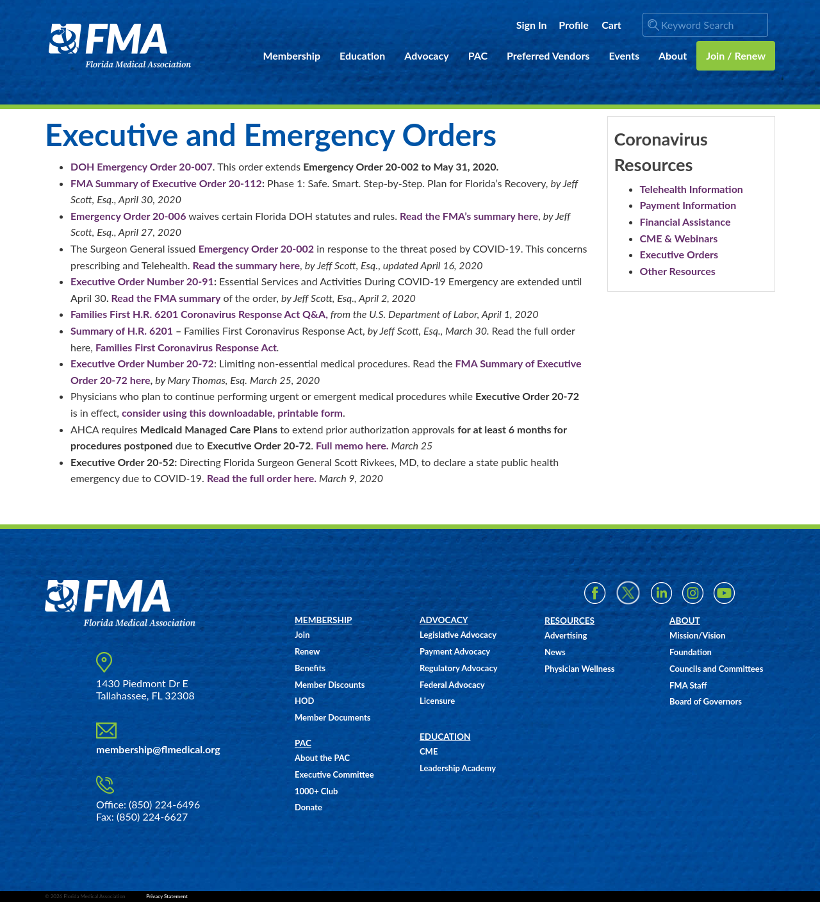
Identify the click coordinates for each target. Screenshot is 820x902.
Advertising (566, 635)
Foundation (690, 652)
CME (429, 751)
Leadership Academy (458, 768)
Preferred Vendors (548, 55)
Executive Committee (334, 774)
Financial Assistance (685, 221)
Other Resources (678, 271)
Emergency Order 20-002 (256, 248)
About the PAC (322, 758)
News (555, 652)
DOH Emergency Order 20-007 (141, 166)
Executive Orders (679, 254)
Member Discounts (330, 685)
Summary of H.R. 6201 (121, 330)
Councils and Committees (716, 669)
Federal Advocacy (452, 685)
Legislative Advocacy (458, 635)
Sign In (531, 25)
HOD (304, 701)
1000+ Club (316, 791)
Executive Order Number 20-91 (142, 281)
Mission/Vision (697, 635)
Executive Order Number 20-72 (142, 363)
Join (302, 635)
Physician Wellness (579, 669)
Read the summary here (246, 265)
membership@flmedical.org (158, 749)
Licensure (437, 701)
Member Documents (332, 717)
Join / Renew (736, 55)
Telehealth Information (691, 189)
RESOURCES (569, 620)
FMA (120, 45)
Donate (308, 807)
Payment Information (688, 205)
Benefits (310, 668)
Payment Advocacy (455, 651)
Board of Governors (705, 701)
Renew (307, 651)
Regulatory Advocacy (459, 668)
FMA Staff (688, 685)
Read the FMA (144, 298)
